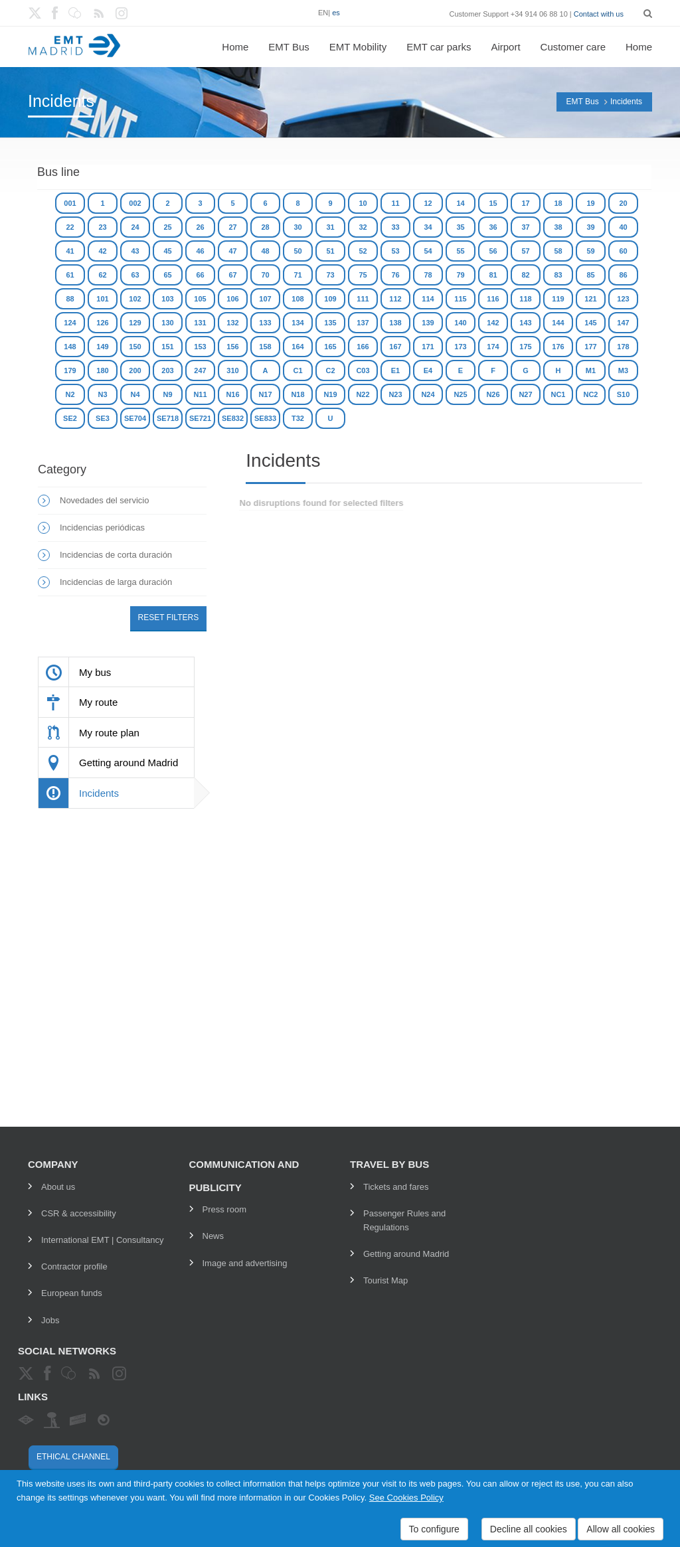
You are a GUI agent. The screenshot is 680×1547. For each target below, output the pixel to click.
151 (167, 347)
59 (590, 251)
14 (460, 203)
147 (623, 323)
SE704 (135, 418)
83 (558, 275)
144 (558, 323)
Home (235, 46)
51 (330, 251)
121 (590, 299)
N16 (232, 394)
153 (200, 347)
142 (493, 323)
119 (558, 299)
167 (395, 347)
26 (200, 227)
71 (297, 275)
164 (297, 347)
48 (265, 251)
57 (525, 251)
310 (232, 370)
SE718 (168, 418)
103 (167, 299)
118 (525, 299)
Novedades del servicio (104, 500)
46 (200, 251)
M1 (591, 370)
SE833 (265, 418)
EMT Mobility (357, 46)
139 (428, 323)
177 (590, 347)
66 (200, 275)
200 (135, 370)
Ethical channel (73, 1456)
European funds (71, 1293)
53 (395, 251)
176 (558, 347)
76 (395, 275)
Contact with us (599, 14)
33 (395, 227)
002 (135, 203)
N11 (200, 394)
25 (167, 227)
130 (167, 323)
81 (493, 275)
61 (70, 275)
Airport (505, 46)
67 (232, 275)
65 (167, 275)
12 (428, 203)
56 (493, 251)
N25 (460, 394)
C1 (297, 370)
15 (493, 203)
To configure (434, 1529)
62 (102, 275)
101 (102, 299)
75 (363, 275)
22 (70, 227)
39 (590, 227)
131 (200, 323)
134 (297, 323)
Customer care (573, 46)
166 (363, 347)
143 (525, 323)
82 (525, 275)
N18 (297, 394)
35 (460, 227)
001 (70, 203)
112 (395, 299)
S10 (623, 394)
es (336, 13)
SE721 (200, 418)
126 (102, 323)
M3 (623, 370)
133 (265, 323)
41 (70, 251)
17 (525, 203)
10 (363, 203)
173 (460, 347)
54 (428, 251)
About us (58, 1187)
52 (363, 251)
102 (135, 299)
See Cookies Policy (406, 1498)
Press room (224, 1209)
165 (330, 347)
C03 (362, 370)
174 (493, 347)
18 (558, 203)
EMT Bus (288, 46)
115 (460, 299)
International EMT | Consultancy (102, 1240)
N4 (134, 394)
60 (623, 251)
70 (265, 275)
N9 (167, 394)
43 (135, 251)
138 (395, 323)
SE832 (233, 418)
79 (460, 275)
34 (428, 227)
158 (265, 347)
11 (395, 203)
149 (102, 347)
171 (428, 347)
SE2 (70, 418)
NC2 (590, 394)
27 (232, 227)
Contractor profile (74, 1266)
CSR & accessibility (78, 1213)
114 (428, 299)
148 (70, 347)
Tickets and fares (396, 1187)
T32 (298, 418)
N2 (69, 394)
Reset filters (168, 617)
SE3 (103, 418)
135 (330, 323)
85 (590, 275)
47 (232, 251)
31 (330, 227)
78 (428, 275)
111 (363, 299)
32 (363, 227)
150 (135, 347)
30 (297, 227)
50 (297, 251)
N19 (330, 394)
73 (330, 275)
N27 (525, 394)
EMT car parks (438, 46)
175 (525, 347)
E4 (428, 370)
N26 (492, 394)
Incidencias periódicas (102, 527)
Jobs (50, 1320)
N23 (395, 394)
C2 (330, 370)
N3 (102, 394)
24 (135, 227)
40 (623, 227)
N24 (427, 394)
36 (493, 227)
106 (232, 299)
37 (525, 227)
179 (70, 370)
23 (102, 227)
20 (623, 203)
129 (135, 323)
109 (330, 299)
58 (558, 251)
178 (623, 347)
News (213, 1236)
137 (363, 323)
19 (590, 203)
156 (232, 347)
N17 (265, 394)
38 (558, 227)
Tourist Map (385, 1280)
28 (265, 227)
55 (460, 251)
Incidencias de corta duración (116, 555)
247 (200, 370)
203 (167, 370)
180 (102, 370)
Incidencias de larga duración (116, 582)
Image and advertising (245, 1263)
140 (460, 323)
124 (70, 323)
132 (232, 323)
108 (297, 299)
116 (493, 299)
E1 (395, 370)
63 (135, 275)
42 (102, 251)
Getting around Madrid (406, 1254)
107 (265, 299)
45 (167, 251)
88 (70, 299)
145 (590, 323)
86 (623, 275)
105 (200, 299)
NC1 (558, 394)
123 (623, 299)
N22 (362, 394)
